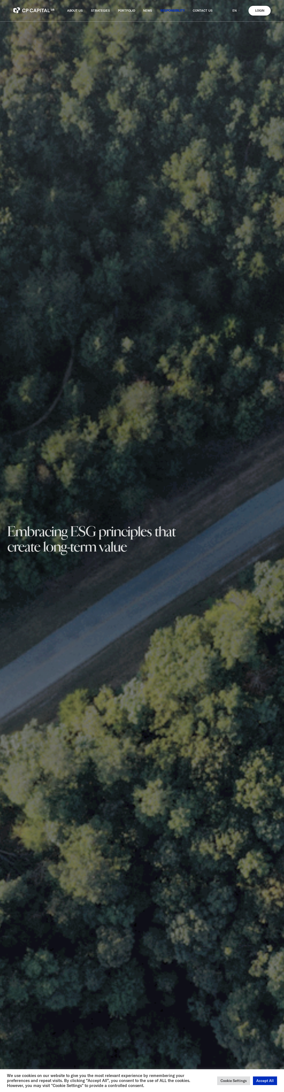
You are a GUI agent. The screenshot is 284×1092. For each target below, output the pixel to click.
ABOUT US (75, 10)
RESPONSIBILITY (172, 10)
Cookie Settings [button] (233, 1080)
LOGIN (259, 10)
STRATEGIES (100, 10)
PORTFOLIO (126, 10)
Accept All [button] (265, 1080)
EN (236, 10)
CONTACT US (202, 10)
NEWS (147, 10)
